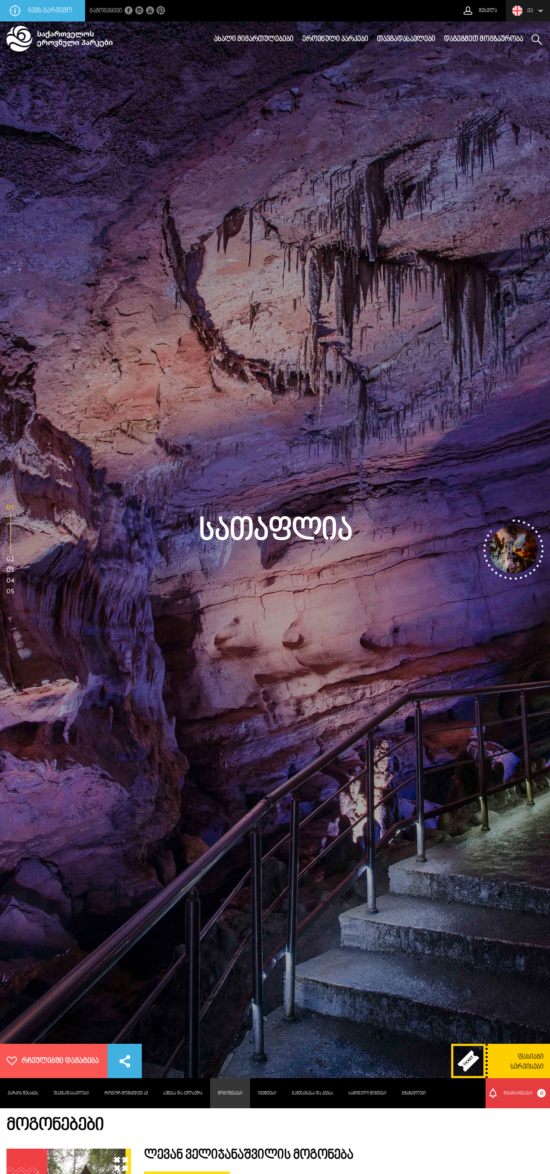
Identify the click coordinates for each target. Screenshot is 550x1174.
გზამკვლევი (414, 1093)
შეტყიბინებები (525, 1093)
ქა (522, 11)
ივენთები (267, 1093)
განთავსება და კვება (312, 1093)
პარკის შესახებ (23, 1093)
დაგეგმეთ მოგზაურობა (483, 39)
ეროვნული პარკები (335, 39)
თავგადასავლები (406, 39)
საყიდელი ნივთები (367, 1093)
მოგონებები (230, 1093)
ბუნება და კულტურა (182, 1093)
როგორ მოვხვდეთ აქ (126, 1093)
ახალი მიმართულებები (253, 39)
